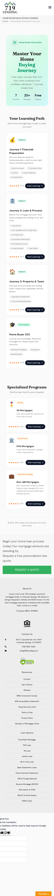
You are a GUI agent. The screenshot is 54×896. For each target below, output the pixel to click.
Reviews (27, 690)
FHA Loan (27, 745)
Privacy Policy (27, 718)
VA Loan (27, 751)
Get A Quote (27, 684)
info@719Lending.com (29, 651)
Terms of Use (27, 712)
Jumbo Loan (27, 756)
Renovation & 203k (27, 790)
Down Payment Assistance (27, 773)
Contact (27, 679)
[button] (49, 7)
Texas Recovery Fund (27, 707)
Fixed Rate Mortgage (27, 739)
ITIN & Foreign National (27, 778)
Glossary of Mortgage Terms (27, 723)
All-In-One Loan (27, 762)
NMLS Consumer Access (27, 696)
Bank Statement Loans (27, 767)
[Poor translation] (7, 833)
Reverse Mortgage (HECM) (27, 784)
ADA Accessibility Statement (27, 701)
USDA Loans (27, 801)
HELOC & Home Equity (27, 795)
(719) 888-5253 (28, 646)
